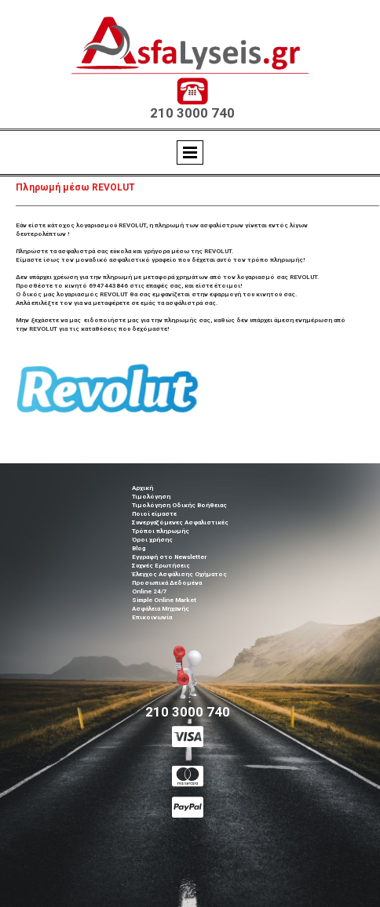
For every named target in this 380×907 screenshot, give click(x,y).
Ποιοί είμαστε (154, 513)
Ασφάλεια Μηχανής (160, 608)
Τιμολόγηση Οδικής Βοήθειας (179, 505)
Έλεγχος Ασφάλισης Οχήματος (179, 574)
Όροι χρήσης (152, 539)
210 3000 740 (192, 113)
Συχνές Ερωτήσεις (161, 565)
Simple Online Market (164, 600)
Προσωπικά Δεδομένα (167, 582)
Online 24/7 (149, 591)
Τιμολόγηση (151, 496)
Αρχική (142, 488)
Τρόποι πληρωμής (160, 531)
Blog (138, 548)
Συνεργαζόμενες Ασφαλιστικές (180, 522)
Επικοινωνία (152, 617)
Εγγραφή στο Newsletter (169, 557)
